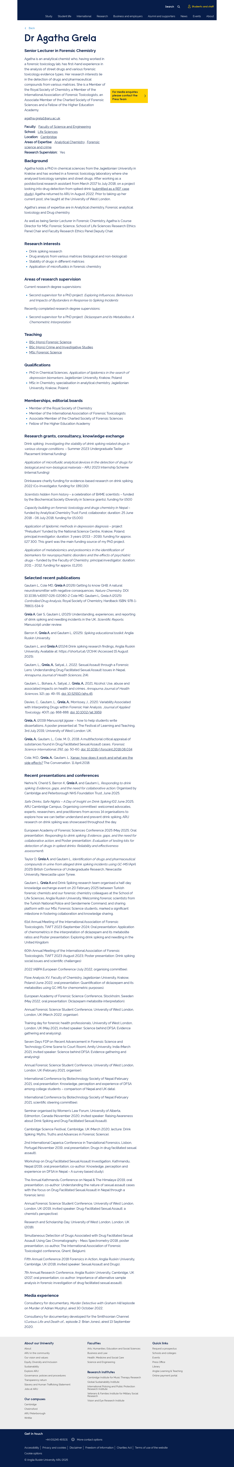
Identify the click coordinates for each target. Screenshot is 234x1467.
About (210, 16)
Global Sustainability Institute (103, 1382)
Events (197, 16)
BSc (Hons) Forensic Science (50, 342)
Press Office (158, 1362)
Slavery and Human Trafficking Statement (47, 1384)
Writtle (28, 1417)
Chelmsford (30, 1408)
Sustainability (31, 1366)
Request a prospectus (164, 1348)
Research (102, 16)
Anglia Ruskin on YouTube (41, 1439)
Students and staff (201, 6)
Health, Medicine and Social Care (105, 1357)
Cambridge (48, 137)
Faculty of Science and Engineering (64, 127)
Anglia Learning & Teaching (167, 1371)
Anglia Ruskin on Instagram (31, 1439)
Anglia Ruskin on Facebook (26, 1439)
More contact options (86, 1439)
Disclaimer (76, 1447)
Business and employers (128, 16)
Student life (64, 16)
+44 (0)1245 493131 (57, 1439)
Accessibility (31, 1447)
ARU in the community (37, 1353)
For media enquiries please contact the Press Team (125, 96)
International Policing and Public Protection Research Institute (111, 1387)
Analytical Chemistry (69, 142)
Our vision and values (36, 1357)
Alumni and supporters (161, 16)
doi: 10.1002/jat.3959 (86, 712)
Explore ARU (31, 1371)
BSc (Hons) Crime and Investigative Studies (61, 347)
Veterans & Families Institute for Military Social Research (112, 1395)
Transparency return (35, 1380)
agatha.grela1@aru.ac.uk (42, 118)
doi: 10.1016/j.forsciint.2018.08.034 (106, 749)
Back (29, 28)
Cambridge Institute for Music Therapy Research (114, 1377)
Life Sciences (48, 132)
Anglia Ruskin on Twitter (36, 1439)
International (84, 16)
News (184, 16)
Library (156, 1366)
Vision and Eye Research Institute (105, 1400)
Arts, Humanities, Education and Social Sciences (113, 1348)
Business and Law (97, 1353)
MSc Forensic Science (45, 352)
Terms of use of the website (151, 1447)
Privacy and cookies (54, 1447)
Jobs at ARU (31, 1389)
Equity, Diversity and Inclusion (40, 1362)
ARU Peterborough (34, 1413)
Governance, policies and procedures (45, 1375)
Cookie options (33, 1453)
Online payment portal (164, 1375)
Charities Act (124, 1447)
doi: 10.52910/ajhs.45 (77, 693)
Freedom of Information (99, 1447)
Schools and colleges (164, 1353)
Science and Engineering (101, 1362)
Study (48, 16)
